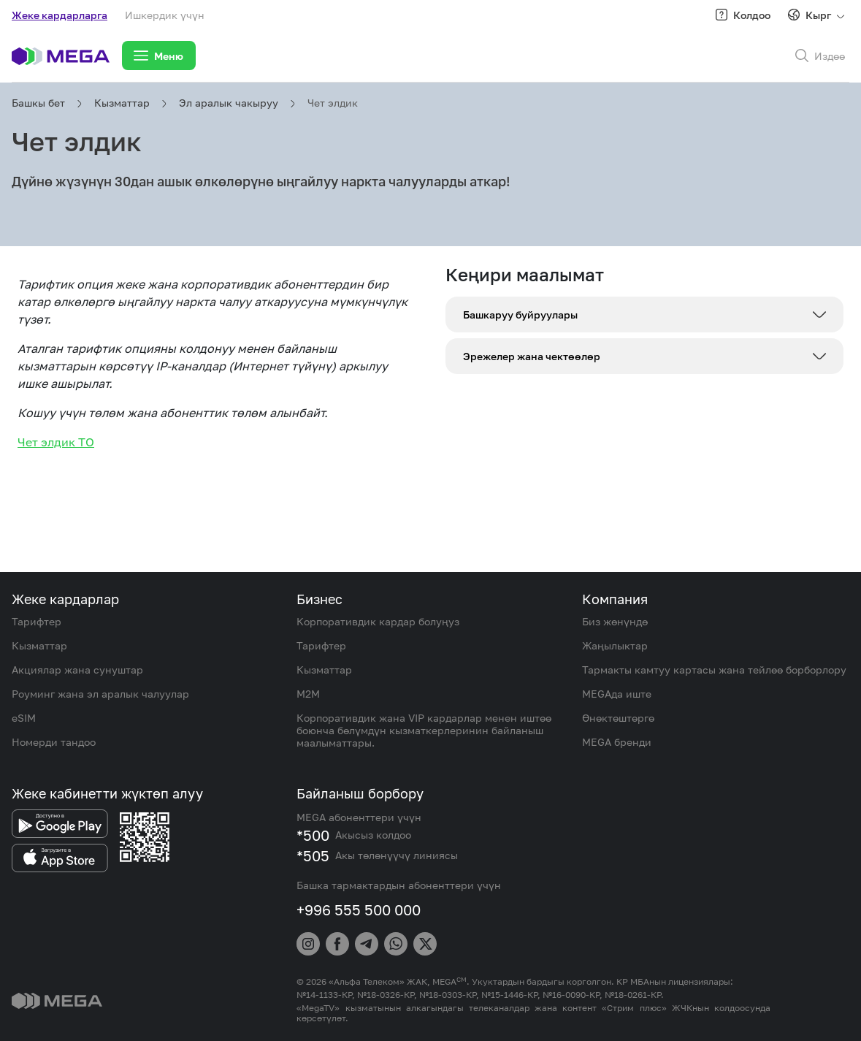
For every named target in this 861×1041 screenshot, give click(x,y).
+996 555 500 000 (358, 909)
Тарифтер (36, 621)
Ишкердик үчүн (164, 15)
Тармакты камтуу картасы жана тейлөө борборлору (714, 669)
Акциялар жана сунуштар (77, 669)
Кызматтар (122, 102)
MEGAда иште (616, 693)
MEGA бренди (616, 742)
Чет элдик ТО (56, 442)
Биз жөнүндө (615, 621)
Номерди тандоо (54, 742)
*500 (312, 835)
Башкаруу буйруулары (520, 314)
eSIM (24, 718)
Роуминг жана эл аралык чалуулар (100, 693)
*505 (312, 855)
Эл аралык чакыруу (228, 102)
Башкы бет (38, 102)
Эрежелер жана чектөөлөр (531, 356)
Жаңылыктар (615, 645)
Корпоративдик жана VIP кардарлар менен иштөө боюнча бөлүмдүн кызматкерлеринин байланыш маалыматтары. (423, 730)
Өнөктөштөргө (618, 718)
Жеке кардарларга (59, 15)
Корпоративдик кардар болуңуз (377, 621)
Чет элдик (332, 102)
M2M (308, 693)
